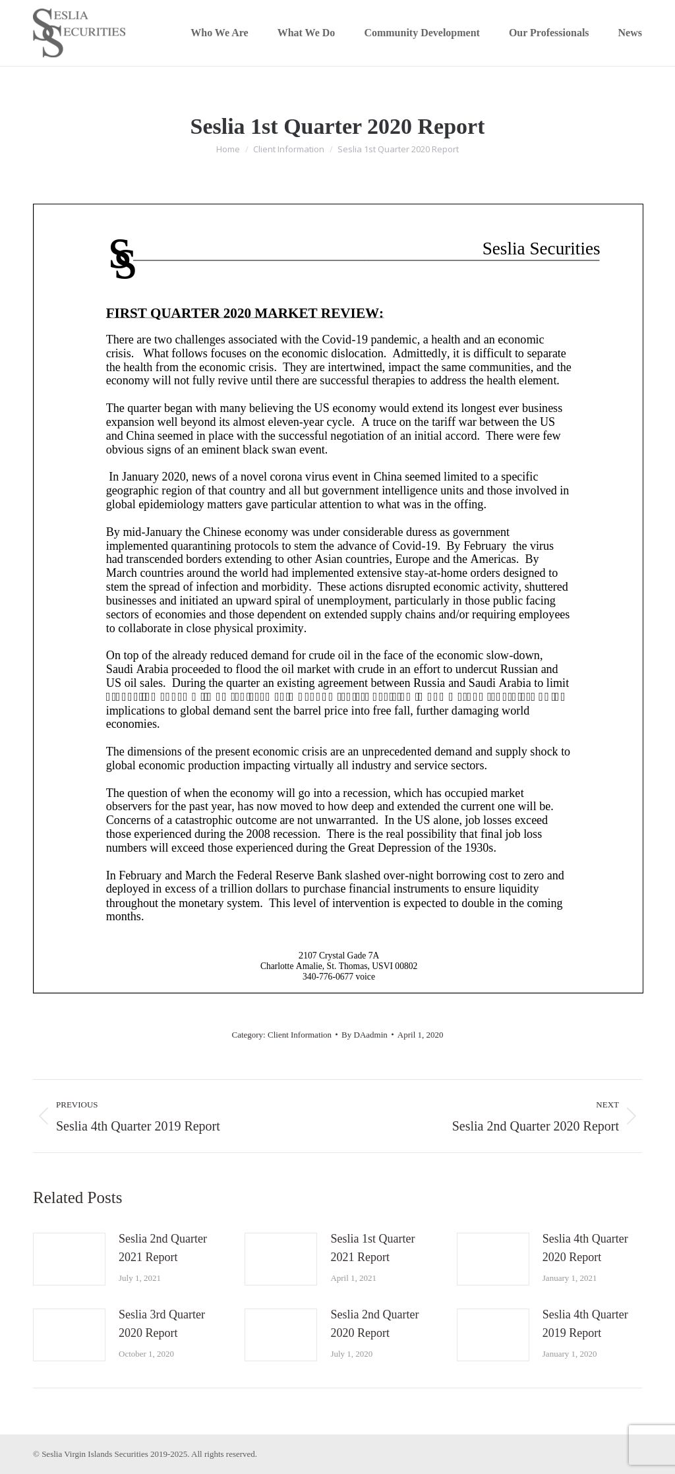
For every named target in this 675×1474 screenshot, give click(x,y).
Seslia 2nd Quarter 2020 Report (374, 1324)
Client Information (300, 1035)
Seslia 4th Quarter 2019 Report (585, 1324)
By (364, 1035)
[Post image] (69, 1259)
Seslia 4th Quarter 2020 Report (585, 1248)
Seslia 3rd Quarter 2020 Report (162, 1324)
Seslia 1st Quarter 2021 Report (372, 1248)
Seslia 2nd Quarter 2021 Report (163, 1248)
